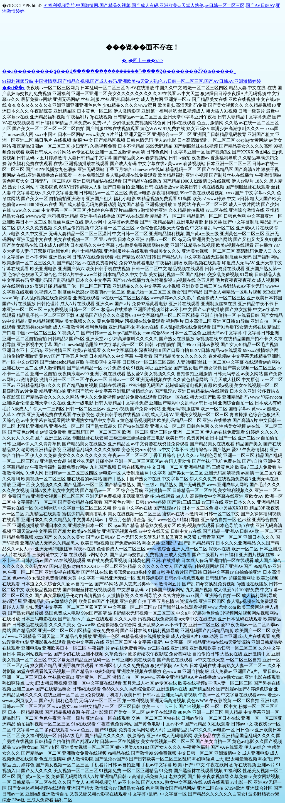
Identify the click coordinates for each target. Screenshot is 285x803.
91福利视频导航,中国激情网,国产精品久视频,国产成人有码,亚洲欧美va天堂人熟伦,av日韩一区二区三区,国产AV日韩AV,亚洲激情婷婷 (131, 81)
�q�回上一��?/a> (142, 60)
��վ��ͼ (13, 87)
